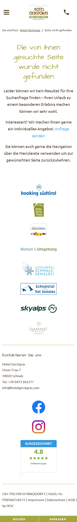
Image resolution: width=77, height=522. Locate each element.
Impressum (36, 500)
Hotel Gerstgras (30, 30)
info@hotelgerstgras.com (20, 388)
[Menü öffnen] (6, 12)
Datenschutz (56, 500)
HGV (10, 506)
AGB (71, 500)
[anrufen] (67, 12)
